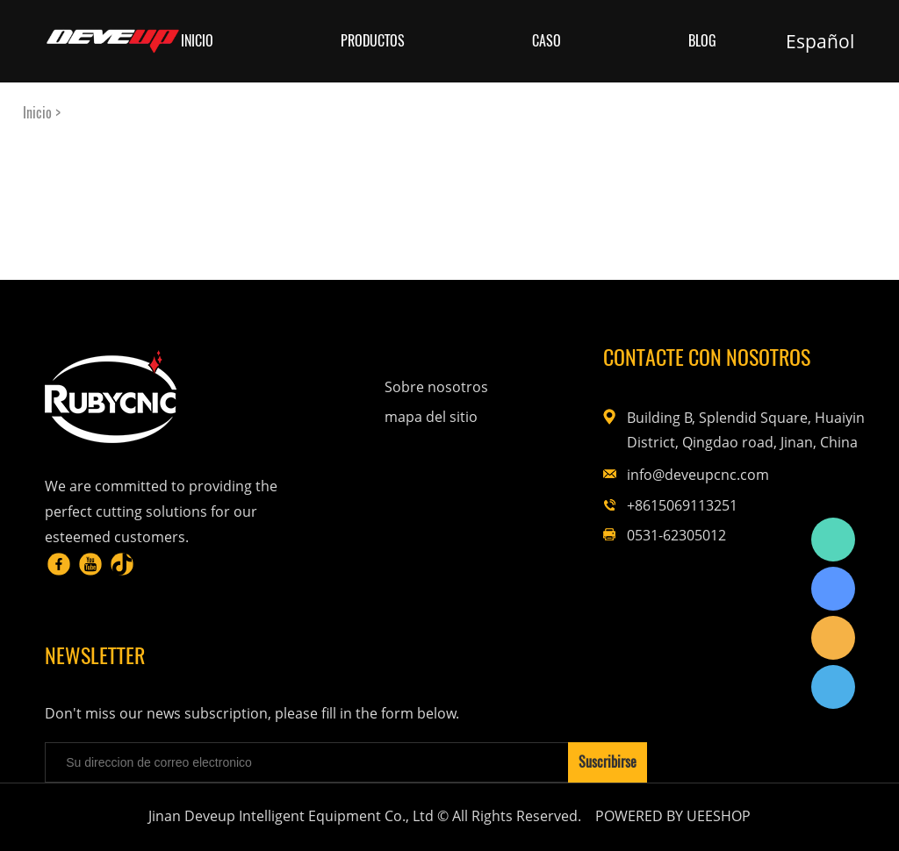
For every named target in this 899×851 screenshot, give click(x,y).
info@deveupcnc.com (698, 474)
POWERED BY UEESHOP (673, 816)
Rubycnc (833, 539)
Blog (702, 41)
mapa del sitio (431, 416)
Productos (373, 41)
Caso (546, 41)
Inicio (197, 41)
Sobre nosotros (436, 387)
